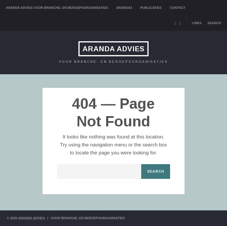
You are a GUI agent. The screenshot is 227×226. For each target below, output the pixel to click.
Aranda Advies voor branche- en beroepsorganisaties (57, 7)
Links (197, 23)
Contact (177, 7)
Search (214, 23)
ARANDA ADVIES (113, 49)
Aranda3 (124, 7)
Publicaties (151, 7)
